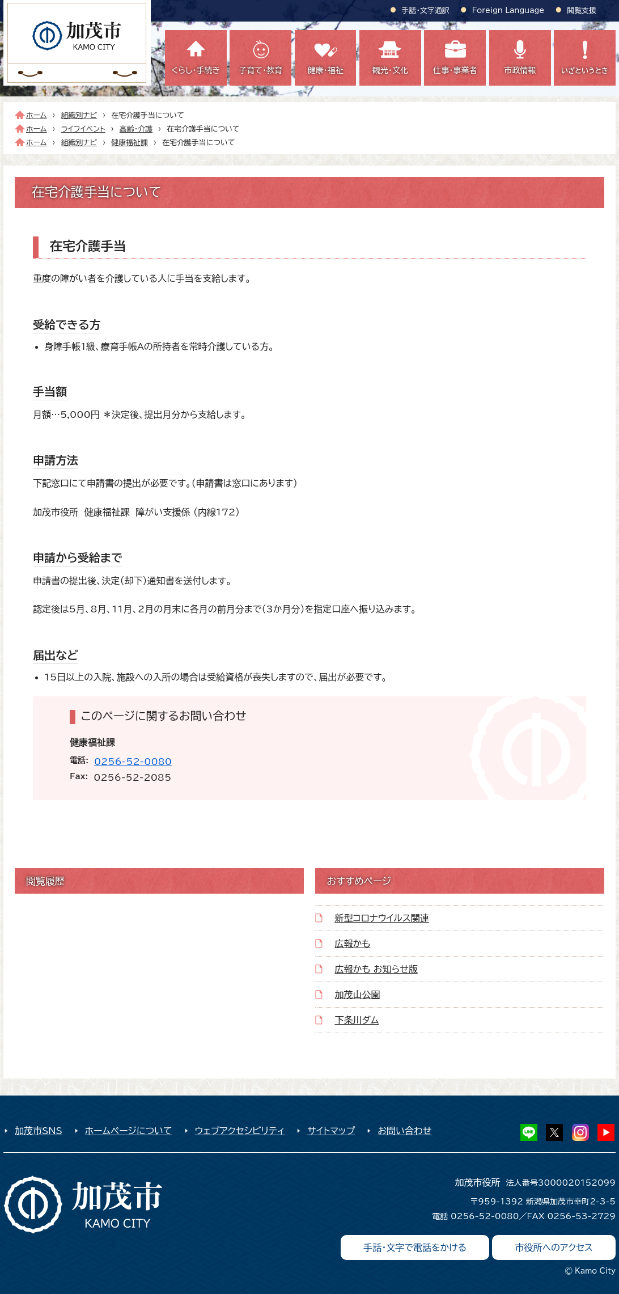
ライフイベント (83, 129)
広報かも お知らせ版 (375, 969)
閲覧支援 (581, 10)
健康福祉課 (129, 142)
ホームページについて (128, 1130)
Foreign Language (508, 10)
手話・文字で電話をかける (415, 1247)
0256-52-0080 (133, 761)
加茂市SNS (38, 1130)
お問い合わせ (404, 1130)
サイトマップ (331, 1130)
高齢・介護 (136, 129)
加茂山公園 (357, 994)
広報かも (352, 943)
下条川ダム (356, 1020)
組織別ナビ (79, 115)
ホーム (36, 115)
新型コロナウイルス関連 (381, 918)
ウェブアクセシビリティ (240, 1130)
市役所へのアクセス (554, 1247)
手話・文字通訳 (426, 10)
